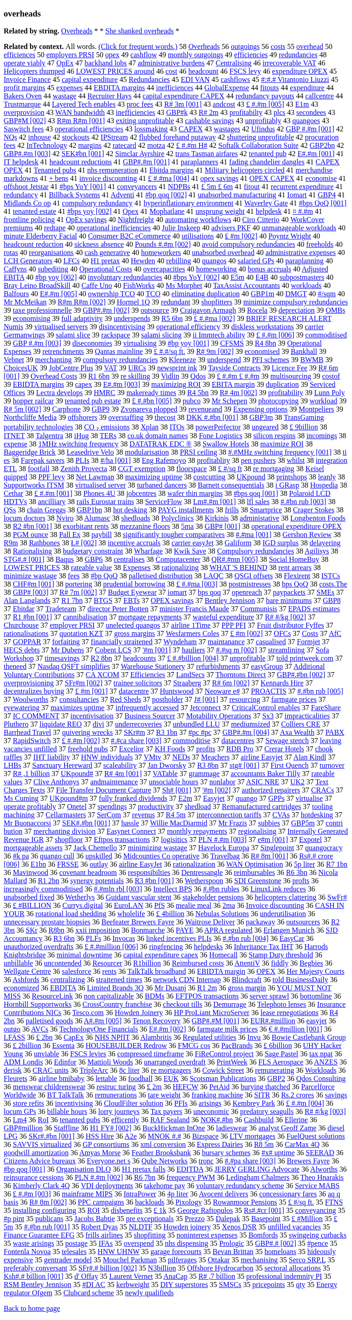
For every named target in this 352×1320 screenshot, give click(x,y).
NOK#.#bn (216, 1120)
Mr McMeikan (25, 302)
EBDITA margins (119, 88)
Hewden (143, 261)
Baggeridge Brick (29, 452)
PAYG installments (186, 510)
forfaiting (66, 642)
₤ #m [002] (241, 236)
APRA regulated (228, 930)
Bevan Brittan (233, 1251)
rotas (11, 252)
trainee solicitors (138, 683)
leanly (327, 477)
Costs (310, 633)
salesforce (76, 971)
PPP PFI (233, 625)
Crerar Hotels (284, 749)
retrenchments (63, 351)
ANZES (326, 1062)
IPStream (114, 137)
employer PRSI (72, 625)
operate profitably (30, 806)
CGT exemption (141, 469)
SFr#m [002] (83, 683)
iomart (177, 592)
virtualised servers (61, 327)
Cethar (13, 493)
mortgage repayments (150, 617)
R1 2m (207, 988)
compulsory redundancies (120, 360)
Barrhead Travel (27, 732)
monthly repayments (197, 831)
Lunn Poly (329, 393)
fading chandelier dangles (266, 162)
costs (278, 46)
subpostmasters (302, 277)
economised (262, 351)
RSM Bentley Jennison (38, 1284)
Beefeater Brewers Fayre (137, 922)
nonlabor (222, 782)
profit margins (24, 88)
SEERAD (320, 1153)
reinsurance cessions (34, 1177)
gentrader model (68, 1260)
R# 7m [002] (78, 592)
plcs (280, 112)
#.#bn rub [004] (246, 938)
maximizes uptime (77, 708)
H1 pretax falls (143, 1169)
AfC (335, 633)
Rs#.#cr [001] (264, 1210)
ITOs (177, 427)
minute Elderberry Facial (40, 236)
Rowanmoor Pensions (245, 1202)
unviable (46, 1054)
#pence (317, 1243)
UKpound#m (69, 798)
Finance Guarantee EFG (39, 1235)
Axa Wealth (297, 732)
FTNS (334, 1202)
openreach (247, 592)
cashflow (144, 55)
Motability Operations (218, 716)
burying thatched (265, 1087)
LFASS (14, 1037)
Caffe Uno (97, 285)
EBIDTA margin (221, 971)
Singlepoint (277, 848)
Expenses (136, 567)
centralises (129, 559)
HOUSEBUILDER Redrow (126, 1045)
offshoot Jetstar (26, 186)
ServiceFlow (163, 501)
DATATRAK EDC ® (161, 444)
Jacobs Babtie (94, 1218)
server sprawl (269, 996)
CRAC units (51, 1070)
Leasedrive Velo (90, 452)
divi (98, 724)
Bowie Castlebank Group (309, 1037)
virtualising (140, 343)
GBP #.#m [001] (310, 129)
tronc (206, 1161)
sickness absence (99, 244)
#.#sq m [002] (236, 650)
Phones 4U (99, 493)
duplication (282, 384)
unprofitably (263, 121)
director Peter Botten (118, 609)
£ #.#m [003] (32, 1194)
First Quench (289, 765)
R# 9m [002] (215, 351)
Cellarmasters (66, 815)
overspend (139, 1243)
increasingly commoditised (43, 889)
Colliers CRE (300, 724)
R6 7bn (144, 1177)
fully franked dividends (133, 798)
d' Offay (86, 1276)
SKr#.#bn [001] (51, 1136)
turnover (331, 765)
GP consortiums (105, 1144)
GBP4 (327, 195)
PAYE (185, 930)
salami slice (73, 335)
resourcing (244, 699)
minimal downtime (84, 955)
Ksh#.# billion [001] (33, 1276)
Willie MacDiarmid (178, 823)
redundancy (21, 195)
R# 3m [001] (183, 104)
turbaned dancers (162, 485)
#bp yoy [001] (188, 343)
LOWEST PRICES (32, 567)
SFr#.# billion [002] (107, 1268)
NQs (10, 137)
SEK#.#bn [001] (86, 823)
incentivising (74, 1103)
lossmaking (151, 129)
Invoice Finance (27, 79)
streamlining (286, 650)
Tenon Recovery (156, 1021)
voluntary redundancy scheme (240, 1186)
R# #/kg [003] (325, 1111)
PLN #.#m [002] (99, 1177)
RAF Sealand (170, 1120)
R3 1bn (166, 732)
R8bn (57, 930)
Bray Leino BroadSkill (37, 285)
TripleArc (94, 1070)
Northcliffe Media (30, 417)
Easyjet (214, 798)
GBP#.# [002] (276, 1243)
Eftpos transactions (122, 839)
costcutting (209, 477)
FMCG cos (194, 1045)
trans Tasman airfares (207, 154)
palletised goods (49, 1021)
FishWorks (139, 285)
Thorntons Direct (240, 675)
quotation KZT (81, 633)
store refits (28, 1103)
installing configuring (44, 1210)
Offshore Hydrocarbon (220, 1268)
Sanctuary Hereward (62, 765)
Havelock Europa (223, 848)
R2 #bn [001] (32, 526)
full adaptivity (82, 318)
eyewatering (21, 708)
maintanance (226, 642)
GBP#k (176, 112)
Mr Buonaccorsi (27, 823)
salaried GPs (255, 261)
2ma (228, 905)
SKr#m (134, 732)
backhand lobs (105, 63)
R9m (11, 543)
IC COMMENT (36, 716)
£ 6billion (278, 1045)
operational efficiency (188, 327)
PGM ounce (30, 534)
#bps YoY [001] (83, 186)
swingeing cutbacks (317, 1235)
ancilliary (52, 501)
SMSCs (230, 1284)
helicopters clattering (286, 897)
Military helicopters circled (245, 170)
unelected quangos (133, 625)
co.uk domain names (157, 436)
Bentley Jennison (229, 600)
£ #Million (307, 1218)
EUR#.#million (272, 1021)
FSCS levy (245, 71)
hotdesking (317, 815)
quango (246, 798)
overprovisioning (29, 683)
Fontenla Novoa (27, 1251)
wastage (65, 96)
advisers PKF (231, 228)
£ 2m (154, 1087)
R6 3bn (297, 872)
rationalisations (26, 633)
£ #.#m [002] (81, 740)
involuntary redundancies (125, 277)
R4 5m (176, 815)
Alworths (324, 1169)
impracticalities (307, 716)
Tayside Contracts (234, 368)
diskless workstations (262, 327)
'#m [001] (157, 650)
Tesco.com (88, 1012)
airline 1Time (190, 625)
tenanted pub (267, 154)
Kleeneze (182, 360)
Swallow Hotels (226, 444)
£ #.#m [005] (265, 104)
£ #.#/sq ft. (169, 351)
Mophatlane (166, 211)
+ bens (58, 178)
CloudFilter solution (133, 1103)
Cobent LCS (113, 650)
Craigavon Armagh (208, 310)
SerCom (109, 815)
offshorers (83, 417)
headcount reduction (33, 244)
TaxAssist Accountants (246, 285)
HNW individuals (107, 757)
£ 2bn (44, 1037)
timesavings (61, 658)
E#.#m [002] (167, 1029)
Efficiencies (147, 675)
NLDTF (141, 1227)
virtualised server (100, 485)
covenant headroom (88, 872)
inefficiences (174, 88)
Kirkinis (217, 518)
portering (78, 584)
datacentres (237, 740)
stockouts (75, 137)
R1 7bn (72, 600)
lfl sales (258, 501)
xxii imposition (97, 930)
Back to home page (32, 1308)
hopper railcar (33, 401)
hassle (130, 823)
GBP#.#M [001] (215, 1021)
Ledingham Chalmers (257, 1177)
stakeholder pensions (213, 897)
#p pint (14, 1218)
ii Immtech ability (218, 335)
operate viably (24, 63)
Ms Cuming (21, 798)
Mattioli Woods (110, 1062)
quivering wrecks (87, 732)
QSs (10, 510)
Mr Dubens (67, 650)
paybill (102, 534)
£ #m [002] (246, 633)
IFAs (106, 1243)
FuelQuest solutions (315, 1136)
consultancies (79, 699)
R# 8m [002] (48, 1202)
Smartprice (266, 510)
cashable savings (209, 121)
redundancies (298, 55)
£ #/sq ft (230, 469)
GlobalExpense (226, 88)
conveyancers (137, 186)
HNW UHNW (118, 1251)
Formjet (308, 642)
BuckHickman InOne (174, 1128)
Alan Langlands (27, 600)
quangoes (306, 121)
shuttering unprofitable (260, 137)
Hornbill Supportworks (38, 1004)
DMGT (296, 294)
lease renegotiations (289, 1012)
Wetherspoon (204, 881)
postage (76, 1243)
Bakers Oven (23, 96)
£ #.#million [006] (111, 947)
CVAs (281, 815)
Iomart (297, 195)
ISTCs (330, 576)
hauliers (193, 650)
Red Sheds (125, 699)
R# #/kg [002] (285, 617)
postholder (167, 699)
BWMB (312, 360)
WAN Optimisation (254, 864)
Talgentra (49, 436)
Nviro (64, 518)
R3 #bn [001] (154, 881)
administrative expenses (300, 252)
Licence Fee (290, 368)
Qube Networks (164, 1161)
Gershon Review (306, 534)
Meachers (215, 757)
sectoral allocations (292, 1268)
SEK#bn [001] (82, 154)
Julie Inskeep (181, 228)
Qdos (198, 376)
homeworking (216, 269)
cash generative (107, 252)
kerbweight (132, 1284)
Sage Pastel (281, 1054)
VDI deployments (107, 1186)
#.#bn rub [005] (320, 691)
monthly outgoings (195, 55)
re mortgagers (171, 1070)
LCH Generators (28, 261)
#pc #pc (199, 732)
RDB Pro (239, 749)
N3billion (162, 1268)
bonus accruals (270, 269)
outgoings (245, 46)
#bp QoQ (104, 576)
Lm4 (20, 1120)
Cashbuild (259, 1120)
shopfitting (149, 1235)
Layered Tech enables (84, 104)
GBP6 (94, 559)
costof (331, 376)
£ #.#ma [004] (168, 178)
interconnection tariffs (229, 815)
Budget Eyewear (132, 592)
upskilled (98, 856)
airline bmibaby (61, 1078)
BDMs (155, 996)
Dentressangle (202, 872)
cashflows (235, 79)
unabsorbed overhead (223, 252)
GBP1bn (89, 510)
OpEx (64, 63)
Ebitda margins (171, 170)
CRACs (322, 790)
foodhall (140, 1078)
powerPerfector (218, 427)
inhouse (39, 137)
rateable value (91, 567)
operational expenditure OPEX (296, 526)
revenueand (205, 409)
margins (89, 145)
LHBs (12, 765)
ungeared (265, 427)
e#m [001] (273, 839)
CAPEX (191, 129)
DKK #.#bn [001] (212, 417)
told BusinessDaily (300, 979)
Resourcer (107, 963)
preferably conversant (35, 1268)
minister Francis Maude (194, 609)
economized (21, 988)
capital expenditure (90, 79)
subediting (53, 269)
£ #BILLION (32, 905)
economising (31, 318)
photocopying (278, 401)
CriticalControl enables (266, 708)
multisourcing (290, 376)
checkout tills (183, 1004)
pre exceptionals (150, 1218)
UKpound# (76, 773)
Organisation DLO (83, 1169)
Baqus (64, 559)
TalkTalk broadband (156, 971)
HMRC (105, 393)
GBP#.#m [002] (105, 310)
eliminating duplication (205, 294)
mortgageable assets (33, 848)
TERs (108, 436)
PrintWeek (232, 1062)
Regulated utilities (209, 1037)
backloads (150, 1202)
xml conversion (163, 1144)
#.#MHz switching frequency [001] (280, 452)
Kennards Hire (282, 683)
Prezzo (195, 1218)
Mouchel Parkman (130, 1260)
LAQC (214, 576)
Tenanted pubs (55, 170)
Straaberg (187, 683)
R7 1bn (336, 864)
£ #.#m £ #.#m (238, 376)
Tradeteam (61, 609)
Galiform (238, 543)
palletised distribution (160, 576)
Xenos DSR (239, 1227)
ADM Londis (23, 1062)
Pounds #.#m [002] (163, 244)
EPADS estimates (314, 609)
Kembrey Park (253, 1103)
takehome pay (164, 1186)
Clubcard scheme (88, 1293)
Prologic (231, 1243)
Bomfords (263, 1235)
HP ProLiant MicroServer (211, 1012)
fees (74, 576)
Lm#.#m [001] (214, 501)
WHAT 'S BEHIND (238, 567)
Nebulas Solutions (222, 914)
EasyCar (292, 938)
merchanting (53, 360)
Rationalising (32, 551)
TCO (153, 294)
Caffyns (15, 269)
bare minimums (289, 600)
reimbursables (254, 872)
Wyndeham (180, 642)
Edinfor (65, 1062)
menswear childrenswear (49, 1087)
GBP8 (332, 600)
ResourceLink (52, 996)
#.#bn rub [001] (47, 1227)
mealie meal (194, 905)
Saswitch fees (24, 129)
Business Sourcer (150, 716)
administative (259, 518)
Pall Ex (70, 534)
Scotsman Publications (223, 1078)
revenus (143, 815)
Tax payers (166, 1111)
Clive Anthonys (56, 782)
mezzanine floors (145, 526)
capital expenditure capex (160, 955)
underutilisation (283, 914)
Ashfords (25, 979)
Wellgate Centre (27, 971)
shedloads (135, 518)
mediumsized (250, 724)
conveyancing (315, 1210)
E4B (261, 277)
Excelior (131, 749)
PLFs (93, 938)
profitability (285, 393)
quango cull (57, 856)
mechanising (259, 1260)
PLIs (82, 460)
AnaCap (175, 1276)
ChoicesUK (21, 368)
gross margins (134, 633)
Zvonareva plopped (149, 409)
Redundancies (149, 79)
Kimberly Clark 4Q (41, 1186)
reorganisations (51, 252)
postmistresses (250, 584)
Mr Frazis (232, 823)
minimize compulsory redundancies (295, 302)
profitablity (213, 460)
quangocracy (324, 848)
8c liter (129, 1070)
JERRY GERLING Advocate (257, 1169)
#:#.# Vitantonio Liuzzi (295, 79)
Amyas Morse (100, 1153)
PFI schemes (270, 360)
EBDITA (63, 988)
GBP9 (101, 409)
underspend (224, 360)
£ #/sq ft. (301, 1202)
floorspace (191, 469)
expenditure (307, 88)
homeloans (280, 1251)
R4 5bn (198, 393)
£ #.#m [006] (275, 335)
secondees (311, 112)
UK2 (297, 782)
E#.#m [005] (58, 294)
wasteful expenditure (223, 617)
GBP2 (276, 1078)
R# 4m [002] (238, 393)
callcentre (319, 96)
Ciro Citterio (260, 219)
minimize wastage (30, 576)
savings (336, 1095)
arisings (209, 1103)
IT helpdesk (21, 162)
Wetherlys (79, 897)
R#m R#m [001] (81, 121)
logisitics (174, 839)
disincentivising (122, 327)
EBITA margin (233, 384)
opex (112, 55)
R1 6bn (99, 376)
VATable (165, 773)
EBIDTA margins (38, 384)
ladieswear (231, 1128)
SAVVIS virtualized (42, 1144)
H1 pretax (105, 261)
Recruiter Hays (110, 96)
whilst (296, 460)
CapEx (74, 1037)
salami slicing (161, 335)
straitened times (119, 979)
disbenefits (127, 1210)
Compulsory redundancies (255, 551)
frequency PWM (190, 1177)
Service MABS (317, 1186)
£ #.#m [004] (305, 1103)
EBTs (131, 600)
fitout (252, 186)
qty (300, 1284)
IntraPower (140, 1194)
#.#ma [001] (253, 534)
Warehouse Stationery (153, 666)
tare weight (164, 1095)
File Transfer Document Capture (103, 790)
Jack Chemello (95, 848)
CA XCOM (102, 675)
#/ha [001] (115, 460)
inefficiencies (135, 112)
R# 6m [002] (231, 683)
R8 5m (264, 1144)
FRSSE (67, 864)
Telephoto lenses (281, 1004)
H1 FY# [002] (111, 1128)
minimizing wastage (157, 848)
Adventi (122, 195)
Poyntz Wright (290, 236)
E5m (237, 277)
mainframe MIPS (87, 1194)
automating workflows (198, 219)
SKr (32, 930)
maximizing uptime (153, 477)
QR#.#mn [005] (234, 559)
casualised (271, 642)
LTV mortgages (252, 1136)
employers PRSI (70, 55)
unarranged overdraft (175, 1062)
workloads (306, 285)
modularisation (147, 452)
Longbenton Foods (317, 518)
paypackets (289, 592)
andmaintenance (114, 782)
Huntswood (177, 691)
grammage (204, 773)
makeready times (151, 393)
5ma (187, 526)
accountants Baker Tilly (265, 773)
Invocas (123, 938)
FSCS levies (88, 1054)
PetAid (219, 1087)
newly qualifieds (149, 1293)
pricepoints (269, 1284)
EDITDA (190, 1169)
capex (83, 384)
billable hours (67, 1111)
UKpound (250, 477)
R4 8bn (265, 343)
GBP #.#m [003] (37, 343)
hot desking (130, 510)
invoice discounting (108, 178)
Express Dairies (220, 1144)
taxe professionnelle (42, 310)
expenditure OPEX (299, 71)
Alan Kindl (309, 757)
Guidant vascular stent (138, 897)
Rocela (257, 310)
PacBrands (237, 1045)
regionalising (257, 831)
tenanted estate (34, 211)
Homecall (223, 955)
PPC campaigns (101, 1202)
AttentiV (247, 963)
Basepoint (265, 1218)
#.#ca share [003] (136, 740)
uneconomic (211, 1111)
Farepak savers (43, 460)
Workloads (320, 1070)
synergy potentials (97, 881)
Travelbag (225, 856)
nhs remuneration (112, 170)
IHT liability (51, 757)
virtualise (309, 798)
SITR (262, 1095)
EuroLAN (128, 905)
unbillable (18, 963)
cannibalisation (85, 617)
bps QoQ (295, 584)
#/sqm (327, 294)
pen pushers (258, 460)
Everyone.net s (108, 1161)
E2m (185, 798)
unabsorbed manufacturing (237, 195)
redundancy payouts (265, 96)
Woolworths (31, 699)
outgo (12, 1029)
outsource (155, 310)
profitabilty (246, 112)
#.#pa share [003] (250, 1161)
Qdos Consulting (321, 1078)
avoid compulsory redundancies (248, 244)
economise (320, 178)
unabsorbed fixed (29, 897)
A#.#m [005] (103, 1021)
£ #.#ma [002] (214, 318)
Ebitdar (23, 609)
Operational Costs (105, 269)
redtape (55, 228)
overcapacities (164, 269)
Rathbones (44, 543)
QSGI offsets (254, 576)
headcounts (139, 658)
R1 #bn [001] (32, 617)
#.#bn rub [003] (303, 501)
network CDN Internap (187, 979)
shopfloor (69, 839)
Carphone (66, 409)
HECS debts (22, 650)
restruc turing (116, 1087)
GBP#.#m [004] (245, 732)
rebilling (178, 261)
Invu (253, 1037)
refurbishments (218, 666)
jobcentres (141, 493)
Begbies (311, 963)
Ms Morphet (184, 285)
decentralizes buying (34, 691)
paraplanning (305, 261)
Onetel (77, 806)
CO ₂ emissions (107, 427)
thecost (164, 417)
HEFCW (185, 1087)
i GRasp (287, 485)
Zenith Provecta (83, 469)
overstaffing (125, 417)
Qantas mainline (119, 351)
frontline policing (29, 219)
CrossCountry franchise (117, 1004)
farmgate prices (294, 699)
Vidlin (170, 376)
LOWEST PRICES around (115, 71)
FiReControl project (224, 1054)
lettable (106, 1078)
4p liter (177, 1194)
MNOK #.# (164, 1136)
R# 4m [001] (123, 773)
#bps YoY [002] (196, 277)
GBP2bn (322, 145)
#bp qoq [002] (166, 195)
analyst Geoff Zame (287, 1128)
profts (300, 881)
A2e (131, 1136)
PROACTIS (268, 691)
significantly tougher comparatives (174, 534)
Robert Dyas (99, 1227)
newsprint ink (177, 368)
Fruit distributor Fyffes (290, 625)
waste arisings (33, 1243)
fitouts (269, 88)
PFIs (180, 1103)
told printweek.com (304, 658)
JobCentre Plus (71, 368)
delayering (325, 543)
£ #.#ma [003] (196, 584)
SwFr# (337, 897)
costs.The (333, 584)
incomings (322, 436)
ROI (93, 1210)
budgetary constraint (93, 551)
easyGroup (267, 666)
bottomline (316, 996)
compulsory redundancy (97, 203)
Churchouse (21, 625)
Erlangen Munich (289, 930)
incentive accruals (134, 543)
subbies (269, 823)
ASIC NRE (262, 782)
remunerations (116, 1095)
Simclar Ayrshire (139, 154)
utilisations (198, 236)
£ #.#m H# (191, 145)
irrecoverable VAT (289, 63)
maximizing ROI (176, 384)
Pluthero (16, 724)
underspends (132, 318)
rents (109, 971)
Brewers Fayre (308, 1161)
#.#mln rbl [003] (118, 889)
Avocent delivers (223, 1194)
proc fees (139, 104)
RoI (43, 1120)
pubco (192, 401)
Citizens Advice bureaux (40, 1161)
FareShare (326, 708)
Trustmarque (22, 104)
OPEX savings (172, 600)
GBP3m (261, 417)
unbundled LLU (196, 724)
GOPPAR (27, 642)
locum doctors (24, 518)
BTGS (103, 600)
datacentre (134, 691)
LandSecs (190, 675)
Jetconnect (205, 708)
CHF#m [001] (33, 584)
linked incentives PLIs (179, 938)
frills (232, 510)
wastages (227, 129)
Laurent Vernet (131, 1276)
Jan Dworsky (167, 765)
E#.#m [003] (121, 384)
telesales (74, 1251)
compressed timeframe (150, 1054)
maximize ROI (282, 444)
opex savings (219, 178)
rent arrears (294, 567)
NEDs (181, 757)
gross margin (247, 988)
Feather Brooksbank (161, 1153)
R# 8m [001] (269, 856)
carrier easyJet (192, 543)
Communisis (258, 609)
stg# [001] (244, 765)
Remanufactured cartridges (261, 806)
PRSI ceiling (198, 452)
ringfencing (166, 947)
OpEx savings (86, 219)
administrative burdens (171, 63)
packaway (260, 922)
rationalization (194, 864)
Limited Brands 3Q (115, 988)
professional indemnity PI (284, 1276)
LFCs (71, 261)
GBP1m (263, 294)
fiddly (279, 963)
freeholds (320, 244)
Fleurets (16, 1078)
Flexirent (297, 576)
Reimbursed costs (198, 963)
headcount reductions (81, 162)
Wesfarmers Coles (192, 633)
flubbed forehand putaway (177, 137)
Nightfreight (136, 219)
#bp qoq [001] (24, 1169)
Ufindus (263, 129)
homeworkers (161, 252)
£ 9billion (304, 427)
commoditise (191, 740)
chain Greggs (46, 510)
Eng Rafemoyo (164, 460)
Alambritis (155, 1037)
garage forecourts (176, 1251)
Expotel (310, 839)
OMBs (336, 310)
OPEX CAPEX (271, 178)
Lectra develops (59, 393)
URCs (137, 368)
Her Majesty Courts (315, 971)
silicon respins (274, 436)
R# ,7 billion (216, 1276)
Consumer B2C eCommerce (129, 236)
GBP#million (23, 1128)
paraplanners (199, 162)
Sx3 (268, 716)
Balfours (16, 294)
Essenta (63, 1045)
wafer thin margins (195, 493)
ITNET (14, 436)
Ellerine (296, 1120)
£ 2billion (27, 1045)
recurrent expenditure (302, 186)
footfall (39, 469)
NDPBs (179, 186)
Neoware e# (222, 691)
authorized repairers (271, 790)
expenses (69, 88)
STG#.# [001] (24, 559)
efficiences (19, 55)
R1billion (147, 963)
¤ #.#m (303, 211)
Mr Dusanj (170, 988)
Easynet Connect (131, 831)
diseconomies (92, 343)
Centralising (234, 63)
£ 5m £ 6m (217, 186)
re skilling (135, 376)
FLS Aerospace (280, 1062)
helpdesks (208, 947)
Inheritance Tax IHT (263, 947)
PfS (159, 905)
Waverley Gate (266, 203)
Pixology (189, 1202)
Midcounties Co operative (161, 856)
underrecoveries (138, 724)
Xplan (150, 427)
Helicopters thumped (34, 71)
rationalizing (180, 567)
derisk (13, 1070)
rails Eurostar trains (105, 501)
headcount (203, 71)
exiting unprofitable (145, 121)
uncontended (63, 963)
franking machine (217, 1095)
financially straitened (122, 642)
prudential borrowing (134, 584)
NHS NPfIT (112, 1037)
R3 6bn (64, 938)
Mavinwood (30, 872)
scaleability (120, 765)
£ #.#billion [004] (192, 658)
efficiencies (251, 55)
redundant (175, 302)
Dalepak (228, 1218)
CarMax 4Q (302, 1144)
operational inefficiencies (114, 228)
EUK (171, 1078)
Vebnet (14, 360)
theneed (15, 666)
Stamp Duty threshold (281, 955)
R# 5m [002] (22, 409)
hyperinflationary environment (188, 203)
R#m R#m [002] (82, 302)
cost (171, 71)
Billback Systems (74, 195)
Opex (131, 211)
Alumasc (97, 518)
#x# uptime (278, 1153)
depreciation (296, 310)
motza (156, 145)
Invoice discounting (275, 905)
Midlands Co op (27, 203)
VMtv (152, 757)
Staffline (66, 1128)
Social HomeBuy (294, 559)
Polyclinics (177, 518)
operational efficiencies (89, 129)
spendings (112, 806)
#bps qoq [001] (256, 493)
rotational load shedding (70, 914)
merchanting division (64, 831)
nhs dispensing (187, 1243)
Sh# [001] (177, 790)
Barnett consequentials (231, 485)
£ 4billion (170, 914)
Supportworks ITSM (34, 485)
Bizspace (205, 1136)
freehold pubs (88, 749)
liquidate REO (60, 724)
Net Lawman (95, 477)
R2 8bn (101, 658)
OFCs (282, 633)
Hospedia (324, 485)
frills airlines (104, 1235)
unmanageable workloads (299, 228)
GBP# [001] (223, 526)
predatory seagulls (267, 1111)
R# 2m (209, 112)
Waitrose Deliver (210, 922)
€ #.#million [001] (295, 1029)
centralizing (67, 979)
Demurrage (229, 1004)
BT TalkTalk (65, 1095)
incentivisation (92, 716)
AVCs (40, 1029)
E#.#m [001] (316, 154)
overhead (310, 46)
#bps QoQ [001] (322, 203)
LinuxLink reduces (278, 889)
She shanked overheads (139, 31)
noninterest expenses (206, 1235)
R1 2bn (49, 881)
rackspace (115, 335)
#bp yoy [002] (56, 277)
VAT (110, 368)
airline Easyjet (262, 757)
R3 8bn (208, 765)
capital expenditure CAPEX (184, 96)
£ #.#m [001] (53, 493)
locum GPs (20, 1111)
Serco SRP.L (307, 1260)
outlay (99, 864)
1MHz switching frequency (78, 444)
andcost (224, 104)
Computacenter (178, 559)
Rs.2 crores (297, 1095)
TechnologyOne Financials (98, 1029)
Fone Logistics (220, 436)
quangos (214, 261)
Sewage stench (287, 740)
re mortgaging (273, 469)
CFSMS (232, 343)
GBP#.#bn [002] (301, 675)
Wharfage (148, 551)
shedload (198, 806)
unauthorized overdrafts (38, 947)
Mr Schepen (230, 401)
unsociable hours (173, 782)
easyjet (316, 1021)
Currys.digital (82, 905)
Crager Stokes (313, 510)
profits (205, 749)
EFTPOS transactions (207, 996)
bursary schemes (226, 1153)
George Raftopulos (205, 1210)
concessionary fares (288, 1194)
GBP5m (303, 823)
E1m (302, 104)
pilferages (182, 1260)
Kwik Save (190, 551)
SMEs (326, 592)
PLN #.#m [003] (222, 839)
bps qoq (209, 592)
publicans (49, 1218)
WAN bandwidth (80, 112)
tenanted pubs (80, 1120)
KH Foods (170, 749)
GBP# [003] (31, 592)
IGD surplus (281, 543)
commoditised (326, 335)
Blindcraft (247, 979)
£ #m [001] (91, 691)
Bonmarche (148, 930)
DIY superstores (184, 1284)
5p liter (304, 864)
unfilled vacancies (294, 1227)
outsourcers (303, 922)
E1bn (38, 864)
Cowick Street (223, 1070)
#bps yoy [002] (89, 211)
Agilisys (317, 551)
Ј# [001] (206, 699)
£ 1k (160, 1210)
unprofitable (247, 658)
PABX (334, 732)
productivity (156, 806)
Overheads (76, 31)
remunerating (274, 1070)
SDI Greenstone (257, 881)
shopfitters (216, 302)
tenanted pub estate (93, 401)
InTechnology (47, 145)
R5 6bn (172, 318)
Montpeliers (316, 409)
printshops (291, 477)
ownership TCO (111, 294)
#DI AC (93, 1284)
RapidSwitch (32, 740)
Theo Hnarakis (322, 1177)
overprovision (24, 112)
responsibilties (149, 872)
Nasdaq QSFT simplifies (74, 666)
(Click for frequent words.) (138, 46)
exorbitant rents (86, 526)
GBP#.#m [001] (146, 162)
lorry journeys (118, 1111)
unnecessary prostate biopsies (47, 922)
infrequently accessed (147, 708)
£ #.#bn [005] (152, 401)
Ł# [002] (84, 543)
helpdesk (269, 211)
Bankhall (304, 351)
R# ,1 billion (31, 773)
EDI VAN (195, 79)
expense (16, 444)
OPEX (265, 971)
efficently (125, 1120)
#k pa (21, 856)
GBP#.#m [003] (27, 154)
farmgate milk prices (227, 1029)
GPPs (276, 798)
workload (323, 401)
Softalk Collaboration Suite (258, 145)
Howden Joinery (139, 1012)
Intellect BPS (172, 889)
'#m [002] (216, 790)
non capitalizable (109, 996)
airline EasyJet (140, 864)
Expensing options (260, 409)
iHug (81, 436)
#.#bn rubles (221, 889)
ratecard (125, 145)
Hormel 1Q (133, 302)
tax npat (321, 1054)
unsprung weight (220, 211)
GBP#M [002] (25, 121)
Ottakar (219, 1260)
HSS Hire (100, 1136)
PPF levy (51, 477)
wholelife (131, 914)
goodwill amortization (36, 1153)
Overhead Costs (54, 376)
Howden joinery (187, 1227)
